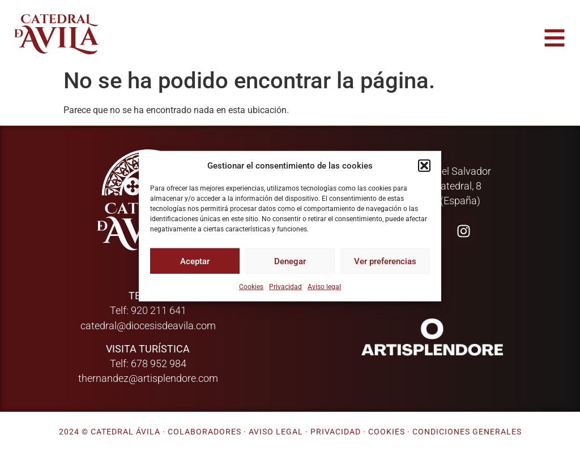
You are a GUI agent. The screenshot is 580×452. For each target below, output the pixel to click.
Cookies (251, 287)
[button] (424, 165)
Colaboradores (204, 432)
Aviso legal (324, 287)
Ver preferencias (385, 261)
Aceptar (195, 261)
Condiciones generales (467, 432)
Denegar (290, 261)
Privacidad (285, 287)
